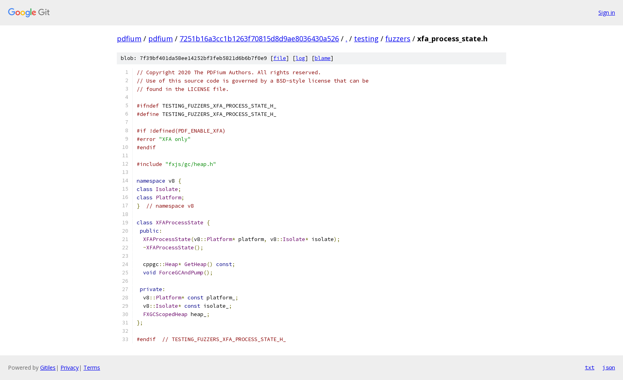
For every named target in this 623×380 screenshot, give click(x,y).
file (279, 58)
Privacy (69, 367)
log (300, 58)
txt (589, 367)
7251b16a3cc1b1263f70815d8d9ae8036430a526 (259, 38)
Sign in (606, 12)
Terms (91, 367)
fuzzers (397, 38)
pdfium (129, 38)
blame (323, 58)
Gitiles (48, 367)
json (608, 367)
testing (366, 38)
